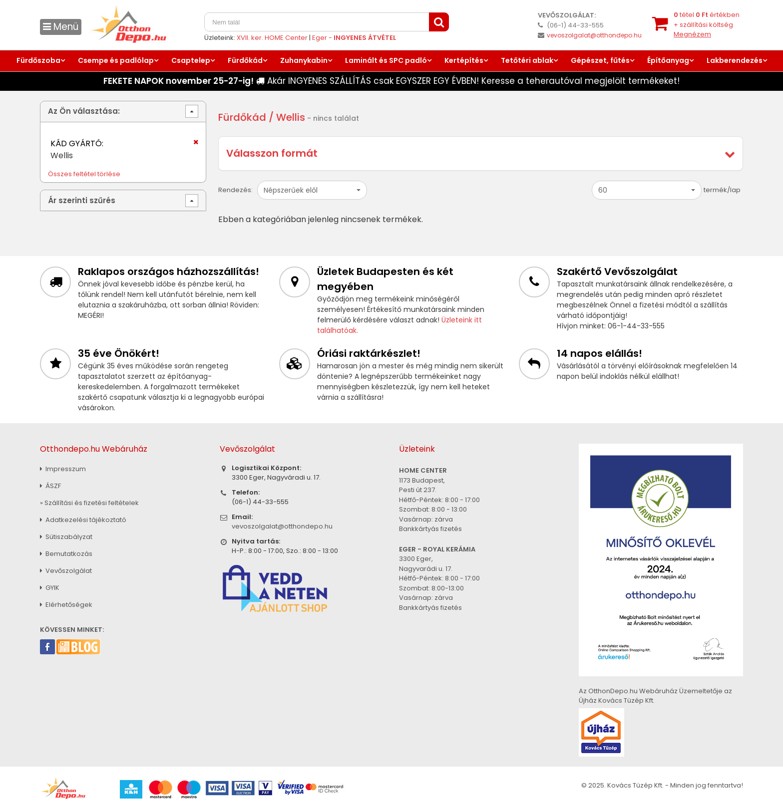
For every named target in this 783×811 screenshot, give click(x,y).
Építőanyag (668, 60)
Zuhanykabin (304, 60)
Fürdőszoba (38, 60)
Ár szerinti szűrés (81, 200)
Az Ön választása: (84, 111)
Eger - (354, 37)
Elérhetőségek (66, 604)
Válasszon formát (272, 153)
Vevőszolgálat (66, 570)
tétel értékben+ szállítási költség (707, 24)
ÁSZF (50, 486)
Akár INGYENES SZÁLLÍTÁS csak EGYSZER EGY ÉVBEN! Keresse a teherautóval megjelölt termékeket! (391, 81)
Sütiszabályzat (66, 536)
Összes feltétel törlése (84, 174)
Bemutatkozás (66, 553)
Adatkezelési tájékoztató (83, 520)
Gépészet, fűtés (600, 60)
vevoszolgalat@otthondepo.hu (594, 35)
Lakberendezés (735, 60)
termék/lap (722, 190)
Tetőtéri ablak (527, 60)
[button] (312, 190)
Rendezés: (235, 190)
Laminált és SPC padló (386, 60)
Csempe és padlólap (116, 60)
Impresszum (63, 469)
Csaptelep (190, 60)
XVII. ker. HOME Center (272, 37)
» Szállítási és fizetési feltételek (89, 503)
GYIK (49, 587)
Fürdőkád (245, 60)
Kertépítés (463, 60)
